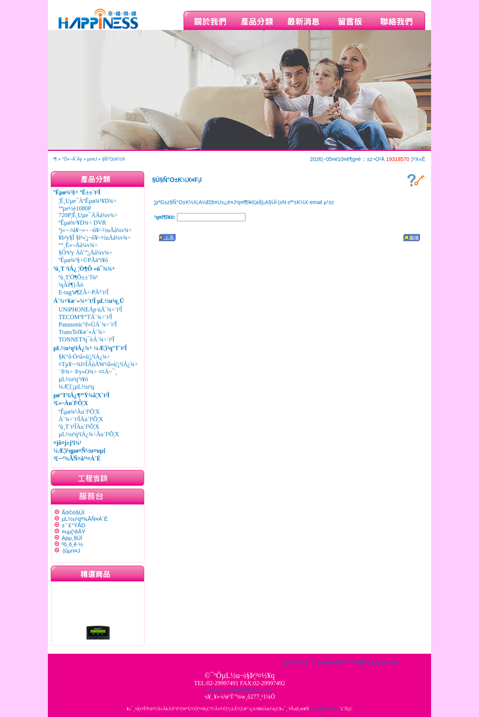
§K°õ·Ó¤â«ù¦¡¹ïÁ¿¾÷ (84, 356)
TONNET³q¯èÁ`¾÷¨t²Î (87, 339)
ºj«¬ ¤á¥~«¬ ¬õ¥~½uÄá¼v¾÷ (95, 230)
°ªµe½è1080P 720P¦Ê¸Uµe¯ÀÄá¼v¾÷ (88, 211)
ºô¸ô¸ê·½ (72, 544)
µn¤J (92, 159)
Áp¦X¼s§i (386, 662)
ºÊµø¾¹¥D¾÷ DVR (82, 222)
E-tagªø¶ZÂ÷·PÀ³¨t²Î (84, 292)
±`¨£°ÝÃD (73, 525)
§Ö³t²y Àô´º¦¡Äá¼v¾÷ (85, 252)
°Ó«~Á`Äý (72, 159)
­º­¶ (55, 159)
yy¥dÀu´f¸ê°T (298, 662)
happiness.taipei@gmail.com (239, 690)
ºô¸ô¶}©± (360, 662)
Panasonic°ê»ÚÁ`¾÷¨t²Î (88, 324)
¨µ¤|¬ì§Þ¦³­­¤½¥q (324, 708)
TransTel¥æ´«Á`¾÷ (82, 332)
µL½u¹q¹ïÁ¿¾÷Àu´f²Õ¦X (89, 434)
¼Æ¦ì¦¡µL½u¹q (76, 386)
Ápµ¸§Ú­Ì (72, 538)
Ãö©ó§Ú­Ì (73, 512)
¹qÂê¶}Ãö (71, 285)
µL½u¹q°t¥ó (73, 379)
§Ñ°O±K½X (113, 159)
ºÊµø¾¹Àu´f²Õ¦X (79, 411)
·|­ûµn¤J (71, 550)
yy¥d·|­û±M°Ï (331, 662)
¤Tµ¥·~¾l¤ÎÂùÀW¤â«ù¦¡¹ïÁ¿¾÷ (98, 364)
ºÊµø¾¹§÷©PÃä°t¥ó (83, 260)
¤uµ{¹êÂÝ (74, 531)
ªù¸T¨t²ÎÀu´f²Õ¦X (79, 426)
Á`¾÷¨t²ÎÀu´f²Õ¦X (81, 419)
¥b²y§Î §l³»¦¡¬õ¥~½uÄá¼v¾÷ (95, 237)
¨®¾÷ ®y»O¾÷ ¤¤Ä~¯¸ (88, 371)
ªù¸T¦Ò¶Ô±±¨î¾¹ (78, 277)
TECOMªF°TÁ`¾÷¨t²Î (85, 317)
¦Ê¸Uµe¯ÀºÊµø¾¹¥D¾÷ (88, 201)
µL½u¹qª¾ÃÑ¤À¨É (85, 519)
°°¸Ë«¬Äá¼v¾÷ (78, 245)
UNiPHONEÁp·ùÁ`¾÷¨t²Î (90, 309)
